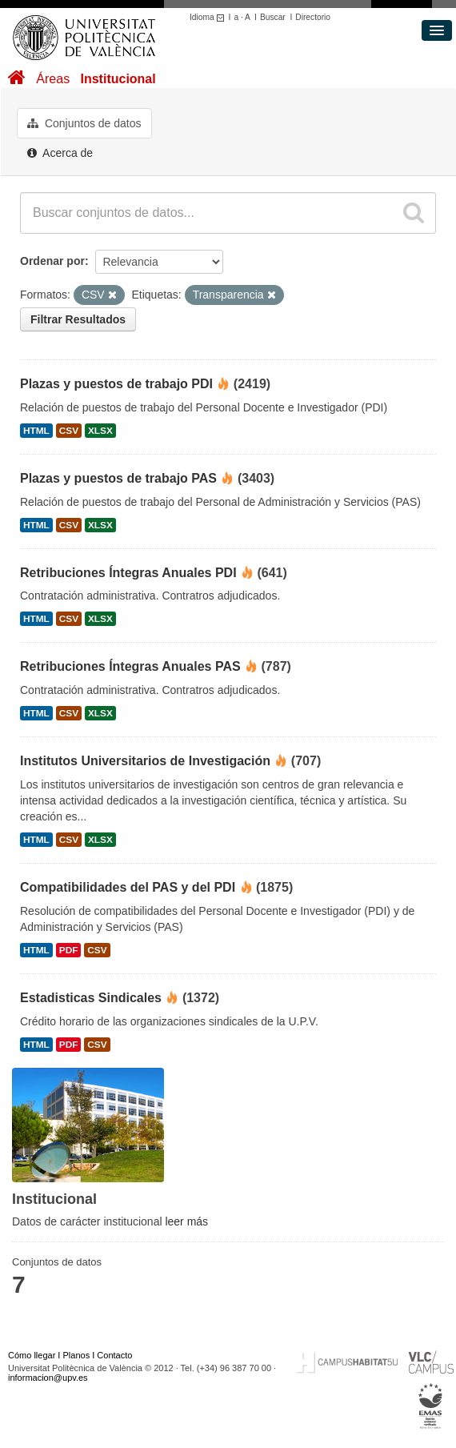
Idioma (209, 17)
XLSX (100, 430)
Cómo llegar (31, 1355)
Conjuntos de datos (84, 123)
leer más (186, 1221)
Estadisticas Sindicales (91, 998)
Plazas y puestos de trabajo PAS (118, 478)
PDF (68, 950)
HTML (36, 430)
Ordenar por (52, 261)
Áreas (53, 79)
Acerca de (60, 152)
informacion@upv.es (48, 1377)
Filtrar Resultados (78, 319)
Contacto (114, 1355)
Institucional (117, 79)
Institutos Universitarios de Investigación (145, 761)
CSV (68, 430)
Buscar (273, 17)
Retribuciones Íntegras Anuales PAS (130, 666)
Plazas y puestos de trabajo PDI (116, 384)
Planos (76, 1355)
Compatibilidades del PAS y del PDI (127, 887)
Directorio (312, 17)
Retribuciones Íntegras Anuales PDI (128, 573)
